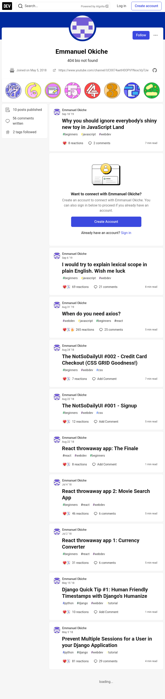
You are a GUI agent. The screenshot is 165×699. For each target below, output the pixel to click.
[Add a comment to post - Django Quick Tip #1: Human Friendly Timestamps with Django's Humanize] (75, 612)
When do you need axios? (91, 314)
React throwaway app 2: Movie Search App (106, 494)
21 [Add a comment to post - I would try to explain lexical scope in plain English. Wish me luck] (105, 286)
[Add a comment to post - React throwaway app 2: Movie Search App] (75, 513)
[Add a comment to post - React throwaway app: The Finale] (75, 464)
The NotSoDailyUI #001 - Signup (99, 406)
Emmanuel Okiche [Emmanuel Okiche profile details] (74, 110)
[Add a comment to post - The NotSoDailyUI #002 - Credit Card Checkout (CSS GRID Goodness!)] (75, 379)
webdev (105, 134)
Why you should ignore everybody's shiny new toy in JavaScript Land (109, 124)
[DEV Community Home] (7, 6)
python (68, 603)
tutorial (112, 603)
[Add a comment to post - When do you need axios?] (78, 329)
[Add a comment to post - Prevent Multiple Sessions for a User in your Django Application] (75, 661)
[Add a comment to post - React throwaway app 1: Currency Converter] (75, 563)
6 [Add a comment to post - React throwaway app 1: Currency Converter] (104, 562)
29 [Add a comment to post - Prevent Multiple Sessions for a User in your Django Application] (105, 661)
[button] (13, 90)
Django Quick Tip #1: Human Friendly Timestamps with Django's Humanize (105, 593)
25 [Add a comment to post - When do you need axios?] (110, 329)
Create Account (106, 222)
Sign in (126, 233)
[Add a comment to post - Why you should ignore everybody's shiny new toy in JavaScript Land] (73, 143)
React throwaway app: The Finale (100, 448)
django (82, 603)
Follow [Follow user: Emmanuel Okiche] (141, 35)
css (99, 370)
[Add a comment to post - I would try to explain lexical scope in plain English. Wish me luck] (75, 287)
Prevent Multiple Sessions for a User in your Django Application (107, 642)
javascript (88, 134)
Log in (121, 6)
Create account (146, 6)
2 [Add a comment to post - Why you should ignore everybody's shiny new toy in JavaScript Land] (98, 143)
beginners (70, 134)
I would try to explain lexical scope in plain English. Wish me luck (104, 268)
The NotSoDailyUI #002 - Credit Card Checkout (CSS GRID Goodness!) (104, 359)
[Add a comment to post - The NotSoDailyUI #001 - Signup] (75, 421)
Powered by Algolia (94, 6)
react (118, 321)
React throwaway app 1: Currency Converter (100, 543)
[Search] (20, 6)
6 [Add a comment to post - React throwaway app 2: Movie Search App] (104, 513)
